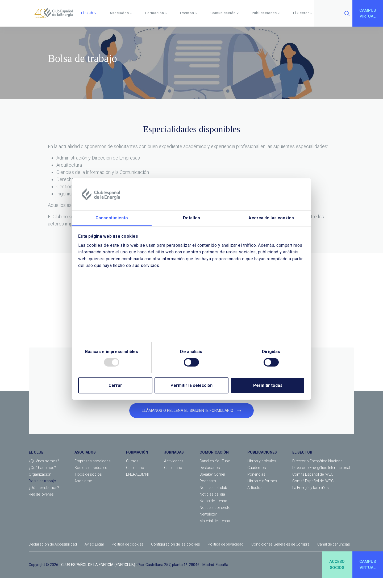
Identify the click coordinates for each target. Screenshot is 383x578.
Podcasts (207, 481)
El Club (89, 13)
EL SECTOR (302, 452)
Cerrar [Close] (115, 385)
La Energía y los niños (310, 487)
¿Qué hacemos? (42, 468)
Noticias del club (213, 487)
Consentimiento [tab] (111, 217)
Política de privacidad (225, 544)
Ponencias (256, 474)
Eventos (188, 13)
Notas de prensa (213, 501)
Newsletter (208, 514)
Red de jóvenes (41, 494)
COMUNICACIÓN (214, 452)
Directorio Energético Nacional (317, 461)
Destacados (209, 468)
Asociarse (83, 481)
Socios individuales (90, 468)
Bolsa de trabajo (42, 481)
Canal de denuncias (333, 544)
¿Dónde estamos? (44, 487)
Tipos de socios (88, 474)
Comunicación (224, 13)
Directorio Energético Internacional (321, 468)
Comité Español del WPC (313, 481)
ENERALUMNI (137, 474)
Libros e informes (262, 481)
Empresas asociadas (92, 461)
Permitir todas (267, 385)
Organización (40, 474)
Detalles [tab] (191, 217)
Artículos (255, 487)
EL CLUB (36, 452)
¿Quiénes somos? (44, 461)
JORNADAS (174, 452)
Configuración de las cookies (175, 544)
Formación (156, 13)
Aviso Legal (94, 544)
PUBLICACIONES (262, 452)
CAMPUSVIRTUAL (367, 13)
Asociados (121, 13)
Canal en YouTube (214, 461)
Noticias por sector (215, 507)
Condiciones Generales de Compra (280, 544)
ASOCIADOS (85, 452)
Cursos (132, 461)
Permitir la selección (191, 385)
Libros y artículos (261, 461)
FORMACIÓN (137, 452)
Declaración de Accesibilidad (53, 544)
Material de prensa (214, 521)
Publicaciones (266, 13)
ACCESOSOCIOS (337, 564)
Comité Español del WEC (312, 474)
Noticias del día (212, 494)
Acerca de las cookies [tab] (271, 217)
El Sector (302, 13)
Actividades (174, 461)
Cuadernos (256, 468)
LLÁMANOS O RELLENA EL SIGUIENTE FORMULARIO (191, 410)
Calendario (135, 468)
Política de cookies (127, 544)
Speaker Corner (212, 474)
